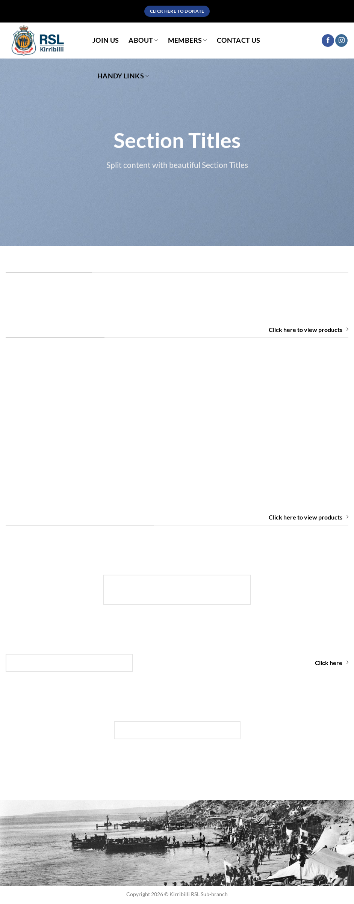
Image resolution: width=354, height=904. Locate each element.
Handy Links (123, 76)
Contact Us (238, 40)
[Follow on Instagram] (341, 40)
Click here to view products (308, 329)
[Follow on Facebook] (328, 40)
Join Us (105, 40)
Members (187, 40)
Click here (331, 662)
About (143, 40)
